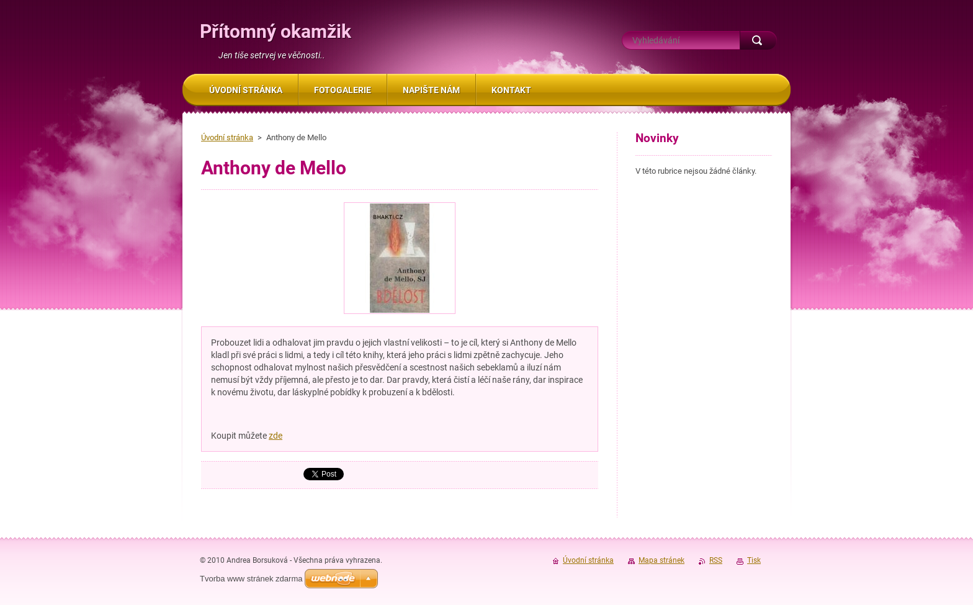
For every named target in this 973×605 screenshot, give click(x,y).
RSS (715, 560)
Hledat (758, 40)
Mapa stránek (661, 560)
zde (275, 436)
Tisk (754, 560)
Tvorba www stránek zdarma (251, 578)
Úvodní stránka (227, 137)
